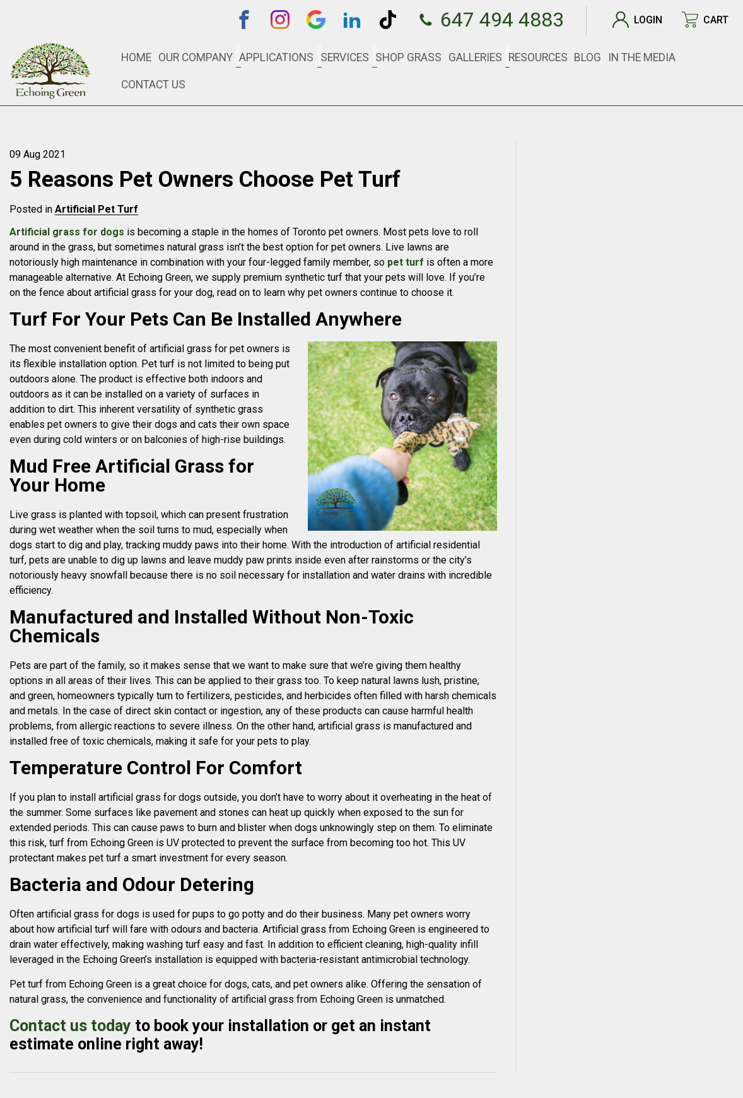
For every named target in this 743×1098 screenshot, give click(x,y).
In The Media (638, 57)
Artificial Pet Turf (96, 209)
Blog (589, 57)
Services (369, 57)
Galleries (486, 57)
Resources (543, 57)
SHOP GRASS (426, 57)
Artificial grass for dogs (66, 232)
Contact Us (701, 57)
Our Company (237, 57)
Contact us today (70, 1026)
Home (184, 57)
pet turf (405, 262)
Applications (308, 57)
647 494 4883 (485, 20)
